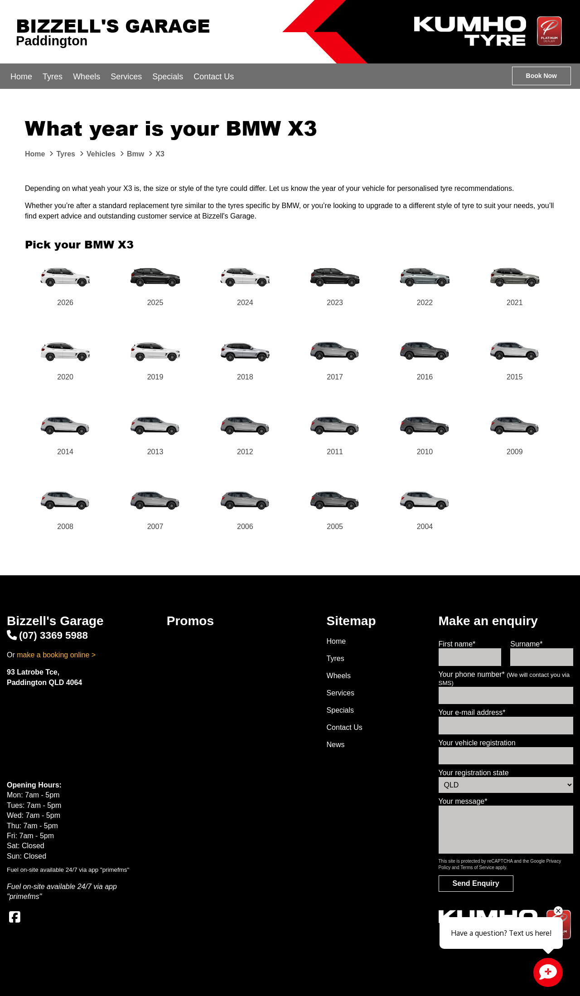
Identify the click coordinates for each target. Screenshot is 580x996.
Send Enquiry (476, 883)
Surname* (526, 644)
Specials (167, 76)
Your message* (463, 801)
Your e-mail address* (472, 712)
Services (126, 76)
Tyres (53, 76)
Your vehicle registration (477, 743)
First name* (457, 644)
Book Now (541, 75)
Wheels (86, 76)
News (336, 744)
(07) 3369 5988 (47, 635)
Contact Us (213, 76)
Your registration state (474, 773)
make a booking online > (56, 655)
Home (21, 76)
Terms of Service (477, 867)
